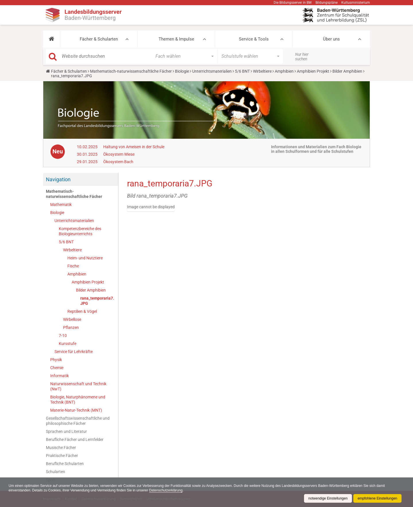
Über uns (331, 39)
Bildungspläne (326, 3)
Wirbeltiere (262, 71)
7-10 (63, 335)
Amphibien (284, 71)
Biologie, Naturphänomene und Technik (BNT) (77, 399)
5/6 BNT (242, 71)
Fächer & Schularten (99, 39)
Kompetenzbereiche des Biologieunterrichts (80, 231)
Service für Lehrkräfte (73, 351)
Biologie (182, 71)
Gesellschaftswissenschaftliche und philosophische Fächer (78, 421)
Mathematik (61, 204)
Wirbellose (72, 319)
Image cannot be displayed (151, 207)
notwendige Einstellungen (328, 498)
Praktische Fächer (62, 455)
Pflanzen (71, 327)
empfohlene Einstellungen (377, 498)
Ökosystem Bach (118, 161)
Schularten (55, 471)
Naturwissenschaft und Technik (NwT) (78, 386)
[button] (51, 39)
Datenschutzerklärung (166, 490)
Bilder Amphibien (347, 71)
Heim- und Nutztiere (85, 258)
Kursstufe (67, 343)
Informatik (59, 375)
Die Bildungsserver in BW (293, 3)
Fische (73, 266)
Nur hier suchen (302, 56)
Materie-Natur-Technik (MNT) (76, 410)
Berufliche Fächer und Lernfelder (75, 439)
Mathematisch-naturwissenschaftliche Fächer (131, 71)
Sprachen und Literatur (66, 431)
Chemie (56, 367)
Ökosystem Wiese (119, 154)
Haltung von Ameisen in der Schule (133, 146)
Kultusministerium (355, 3)
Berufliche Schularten (65, 463)
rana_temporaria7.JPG (97, 301)
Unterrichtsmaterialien (212, 71)
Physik (56, 359)
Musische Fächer (61, 447)
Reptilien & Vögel (82, 311)
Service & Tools (254, 39)
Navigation (58, 179)
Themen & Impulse (176, 39)
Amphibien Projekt (313, 71)
